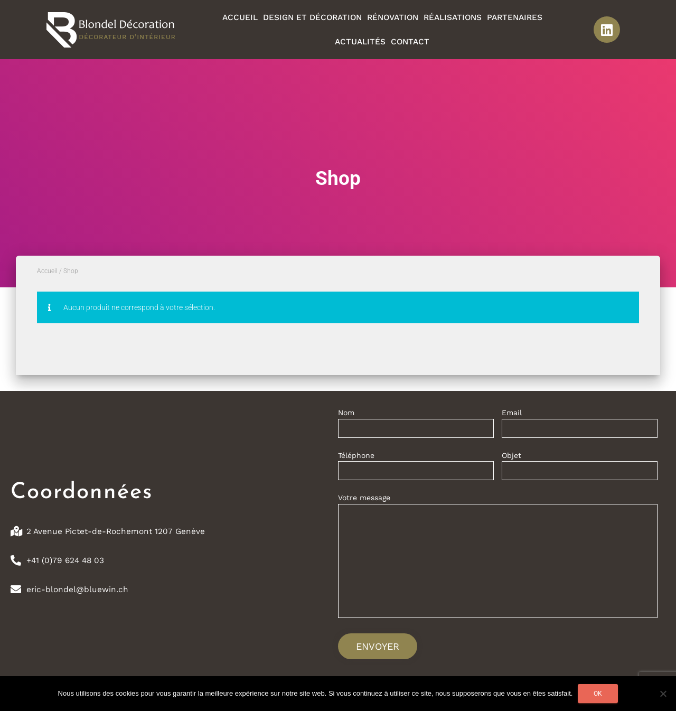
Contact (410, 41)
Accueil (240, 17)
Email (580, 425)
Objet (580, 467)
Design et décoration (312, 17)
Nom (416, 425)
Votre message (498, 559)
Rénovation (392, 17)
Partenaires (514, 17)
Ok (598, 693)
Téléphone (416, 467)
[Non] (663, 693)
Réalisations (453, 17)
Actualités (360, 41)
